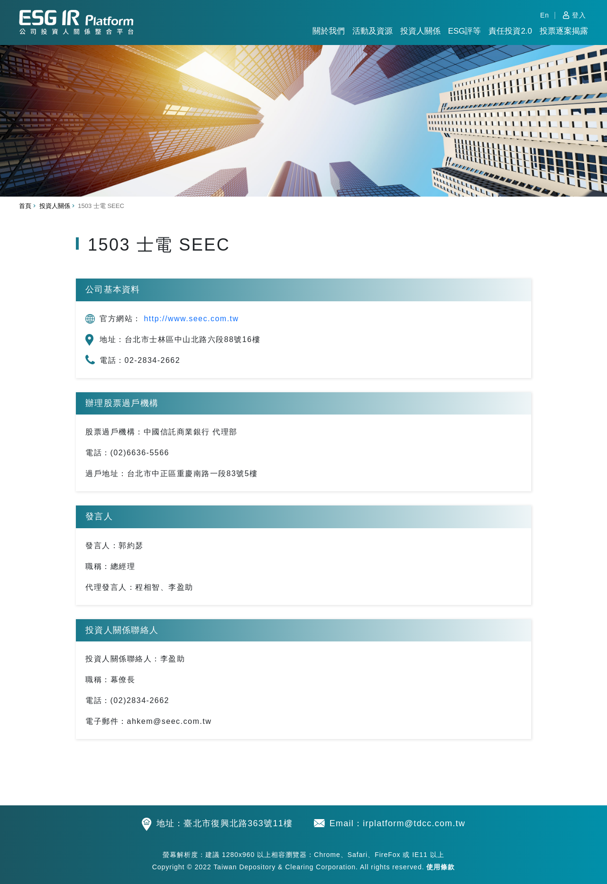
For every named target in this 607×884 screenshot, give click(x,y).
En (544, 15)
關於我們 (329, 31)
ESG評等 (464, 31)
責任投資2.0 (510, 31)
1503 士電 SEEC (101, 205)
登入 (579, 15)
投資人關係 (420, 31)
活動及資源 (372, 31)
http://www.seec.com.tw (191, 319)
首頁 (25, 205)
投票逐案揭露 (564, 31)
